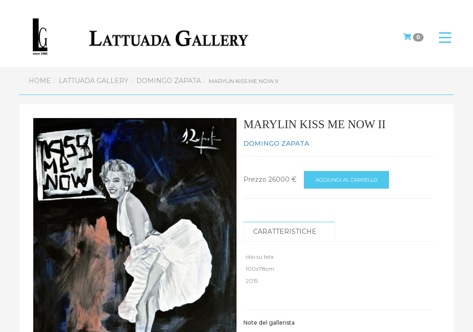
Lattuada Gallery (93, 81)
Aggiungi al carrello (346, 180)
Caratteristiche (284, 231)
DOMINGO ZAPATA (168, 81)
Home (40, 81)
